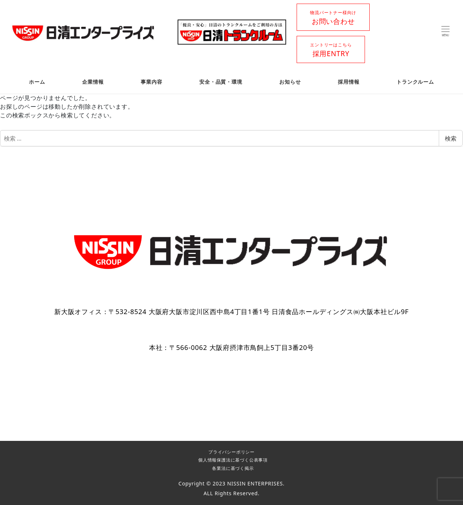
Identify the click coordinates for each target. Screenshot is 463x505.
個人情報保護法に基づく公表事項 (233, 460)
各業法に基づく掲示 (233, 468)
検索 (450, 138)
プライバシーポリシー (231, 452)
